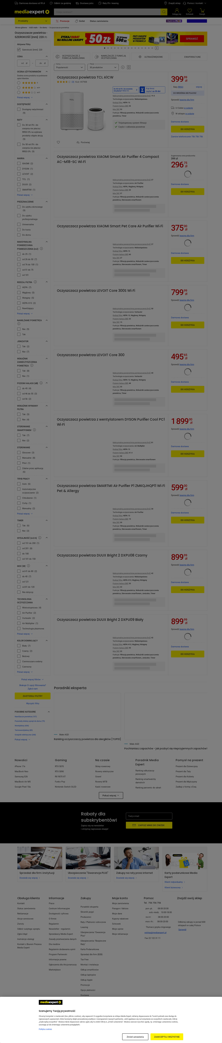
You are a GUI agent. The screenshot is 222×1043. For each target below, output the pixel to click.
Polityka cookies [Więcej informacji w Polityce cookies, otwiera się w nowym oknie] (45, 1029)
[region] (111, 1020)
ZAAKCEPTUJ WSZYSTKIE (167, 1036)
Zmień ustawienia (135, 1036)
